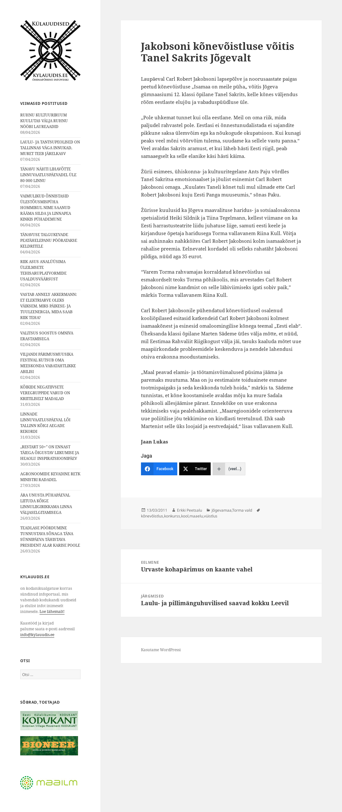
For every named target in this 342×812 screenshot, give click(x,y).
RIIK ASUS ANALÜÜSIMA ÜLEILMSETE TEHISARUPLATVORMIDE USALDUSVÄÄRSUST (43, 270)
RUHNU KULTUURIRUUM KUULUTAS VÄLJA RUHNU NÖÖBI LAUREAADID (44, 120)
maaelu (196, 516)
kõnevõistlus (152, 516)
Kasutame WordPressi (161, 649)
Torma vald (242, 510)
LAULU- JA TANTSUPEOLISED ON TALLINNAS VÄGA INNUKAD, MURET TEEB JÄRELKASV (50, 147)
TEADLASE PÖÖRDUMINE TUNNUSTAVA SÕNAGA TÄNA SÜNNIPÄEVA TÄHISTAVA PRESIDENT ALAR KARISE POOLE (50, 536)
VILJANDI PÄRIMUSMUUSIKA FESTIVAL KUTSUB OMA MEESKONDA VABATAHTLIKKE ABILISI (48, 362)
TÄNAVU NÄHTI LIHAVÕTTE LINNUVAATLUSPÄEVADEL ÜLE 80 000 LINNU (48, 174)
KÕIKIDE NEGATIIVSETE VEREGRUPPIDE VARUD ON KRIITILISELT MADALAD (45, 392)
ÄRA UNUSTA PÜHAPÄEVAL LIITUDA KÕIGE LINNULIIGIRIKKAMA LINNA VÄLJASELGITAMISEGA (46, 503)
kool (185, 516)
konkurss (172, 516)
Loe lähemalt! (52, 611)
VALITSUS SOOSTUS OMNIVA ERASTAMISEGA (46, 336)
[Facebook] (159, 468)
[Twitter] (195, 468)
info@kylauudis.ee (37, 634)
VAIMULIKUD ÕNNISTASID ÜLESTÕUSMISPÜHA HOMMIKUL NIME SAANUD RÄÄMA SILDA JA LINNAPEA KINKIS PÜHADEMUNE (45, 207)
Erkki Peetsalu (189, 510)
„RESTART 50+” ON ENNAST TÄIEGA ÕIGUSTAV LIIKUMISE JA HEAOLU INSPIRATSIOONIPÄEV (49, 452)
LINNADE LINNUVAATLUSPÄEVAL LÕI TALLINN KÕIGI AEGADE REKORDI (45, 422)
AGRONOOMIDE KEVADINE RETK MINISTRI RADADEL (50, 476)
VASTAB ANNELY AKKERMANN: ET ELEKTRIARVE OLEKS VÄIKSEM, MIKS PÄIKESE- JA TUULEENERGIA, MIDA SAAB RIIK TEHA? (48, 306)
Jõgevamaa (222, 510)
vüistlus (210, 516)
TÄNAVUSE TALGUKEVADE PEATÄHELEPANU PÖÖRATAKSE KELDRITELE (48, 240)
